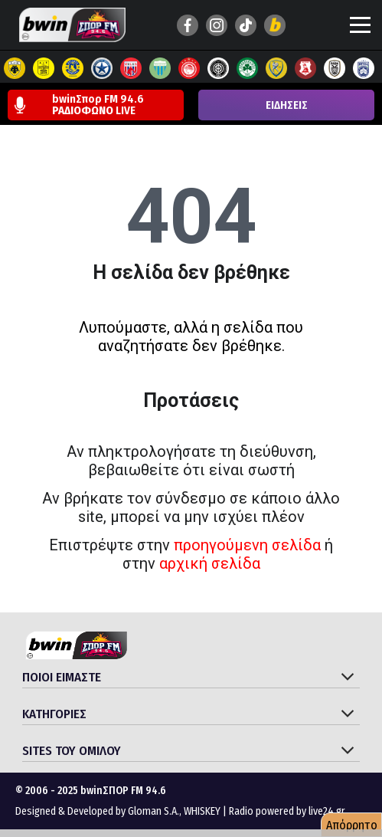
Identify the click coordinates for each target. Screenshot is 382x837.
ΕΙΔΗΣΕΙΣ (287, 105)
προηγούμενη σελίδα (247, 545)
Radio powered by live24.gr (287, 811)
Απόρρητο (351, 825)
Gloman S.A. (153, 811)
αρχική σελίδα (209, 563)
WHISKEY (202, 811)
